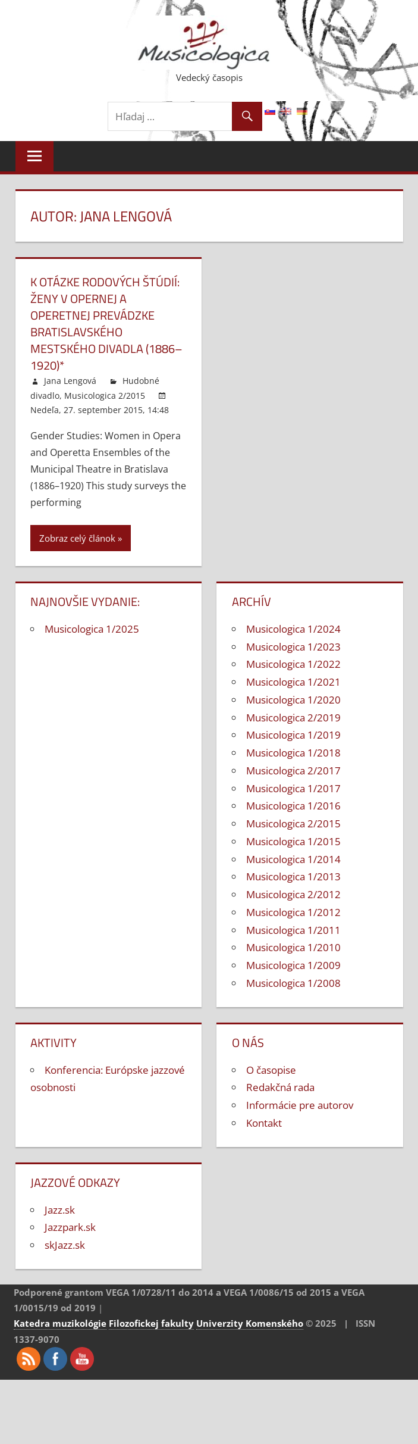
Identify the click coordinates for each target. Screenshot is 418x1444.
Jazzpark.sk (70, 1227)
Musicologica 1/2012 (293, 912)
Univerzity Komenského (249, 1323)
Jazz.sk (60, 1210)
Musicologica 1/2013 (293, 876)
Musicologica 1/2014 (293, 859)
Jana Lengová (70, 380)
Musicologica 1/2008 (293, 983)
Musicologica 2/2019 (293, 717)
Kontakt (264, 1123)
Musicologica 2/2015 (104, 395)
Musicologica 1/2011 (293, 930)
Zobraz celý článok (77, 538)
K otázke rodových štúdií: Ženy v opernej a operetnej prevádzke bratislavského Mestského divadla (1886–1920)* (106, 323)
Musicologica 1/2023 (293, 647)
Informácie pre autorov (299, 1105)
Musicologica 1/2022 (293, 664)
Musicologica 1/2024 (293, 629)
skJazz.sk (65, 1245)
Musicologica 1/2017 (293, 788)
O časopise (271, 1070)
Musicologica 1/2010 (293, 947)
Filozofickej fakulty (151, 1323)
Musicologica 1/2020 (293, 700)
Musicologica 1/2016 (293, 805)
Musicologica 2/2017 (293, 770)
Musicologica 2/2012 (293, 894)
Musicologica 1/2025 (92, 629)
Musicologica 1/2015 (293, 841)
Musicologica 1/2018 (293, 752)
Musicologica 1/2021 (293, 682)
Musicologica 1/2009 (293, 965)
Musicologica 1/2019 (293, 735)
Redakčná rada (280, 1087)
